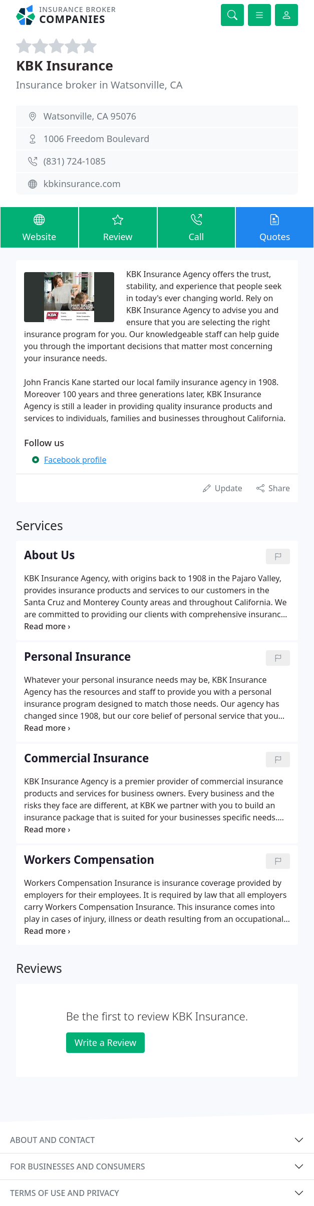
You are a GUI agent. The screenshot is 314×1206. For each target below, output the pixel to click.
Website (39, 226)
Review (118, 226)
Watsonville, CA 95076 (90, 116)
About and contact (52, 1139)
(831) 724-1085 (75, 161)
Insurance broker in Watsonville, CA (99, 85)
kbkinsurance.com (82, 184)
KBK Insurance (64, 65)
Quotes (274, 226)
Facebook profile (75, 459)
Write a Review (105, 1042)
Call (196, 226)
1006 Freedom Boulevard (97, 139)
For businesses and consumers (77, 1166)
